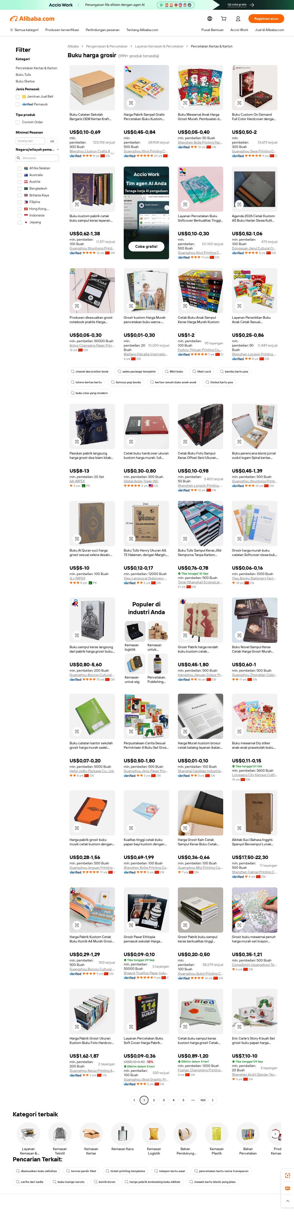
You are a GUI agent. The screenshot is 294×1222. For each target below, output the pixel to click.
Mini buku (170, 371)
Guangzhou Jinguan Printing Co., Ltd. (92, 857)
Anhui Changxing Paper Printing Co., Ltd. (92, 345)
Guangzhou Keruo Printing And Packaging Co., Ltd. (92, 1060)
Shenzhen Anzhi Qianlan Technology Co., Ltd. (254, 1064)
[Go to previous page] (134, 1089)
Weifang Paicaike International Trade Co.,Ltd (146, 354)
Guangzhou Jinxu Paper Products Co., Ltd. (146, 760)
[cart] (231, 19)
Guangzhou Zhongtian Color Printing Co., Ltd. (254, 664)
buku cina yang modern (255, 382)
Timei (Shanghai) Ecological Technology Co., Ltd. (200, 571)
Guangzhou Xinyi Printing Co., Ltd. (146, 151)
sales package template (134, 371)
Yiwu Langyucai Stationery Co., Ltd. (146, 567)
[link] (287, 1175)
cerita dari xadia (261, 1160)
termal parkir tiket (79, 1160)
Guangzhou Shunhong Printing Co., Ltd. (92, 253)
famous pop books (124, 382)
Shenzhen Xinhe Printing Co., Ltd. (146, 857)
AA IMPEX (77, 470)
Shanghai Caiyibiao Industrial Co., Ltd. (200, 760)
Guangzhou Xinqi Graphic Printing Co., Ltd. (146, 1069)
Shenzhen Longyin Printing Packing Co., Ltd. (254, 354)
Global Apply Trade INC (141, 470)
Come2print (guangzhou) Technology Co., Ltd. (254, 954)
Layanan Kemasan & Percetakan (160, 46)
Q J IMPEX (78, 567)
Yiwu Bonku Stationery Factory (254, 567)
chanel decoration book (89, 371)
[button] (131, 103)
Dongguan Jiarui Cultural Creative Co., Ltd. (254, 248)
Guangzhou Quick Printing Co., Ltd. (200, 963)
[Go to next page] (212, 1089)
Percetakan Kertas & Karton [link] (213, 46)
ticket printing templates (121, 1160)
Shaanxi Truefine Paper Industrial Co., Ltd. (146, 962)
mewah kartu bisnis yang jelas (171, 1171)
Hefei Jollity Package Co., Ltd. (92, 760)
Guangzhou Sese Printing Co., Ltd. (254, 151)
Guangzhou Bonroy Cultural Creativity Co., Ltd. (92, 664)
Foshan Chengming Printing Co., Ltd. (200, 1059)
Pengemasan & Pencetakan (107, 46)
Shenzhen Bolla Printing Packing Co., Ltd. (200, 142)
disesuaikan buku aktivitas (36, 1160)
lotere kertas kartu (85, 382)
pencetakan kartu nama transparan (213, 1160)
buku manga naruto (31, 1171)
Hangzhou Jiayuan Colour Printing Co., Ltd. (200, 664)
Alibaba (73, 46)
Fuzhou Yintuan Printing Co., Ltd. (200, 350)
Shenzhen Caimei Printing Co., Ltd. (254, 861)
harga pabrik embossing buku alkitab (113, 1171)
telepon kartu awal (163, 1160)
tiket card (197, 371)
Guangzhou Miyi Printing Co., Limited (200, 857)
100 (202, 1089)
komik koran (66, 1171)
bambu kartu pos (228, 371)
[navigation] (37, 568)
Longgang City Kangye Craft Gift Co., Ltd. (254, 764)
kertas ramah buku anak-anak (170, 382)
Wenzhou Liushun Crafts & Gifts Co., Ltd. (92, 151)
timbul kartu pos (214, 382)
